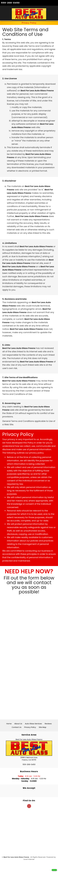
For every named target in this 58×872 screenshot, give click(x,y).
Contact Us (16, 727)
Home (9, 723)
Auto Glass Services (33, 723)
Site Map (42, 727)
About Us (18, 723)
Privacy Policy (30, 727)
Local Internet (29, 859)
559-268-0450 (10, 2)
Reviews (48, 723)
